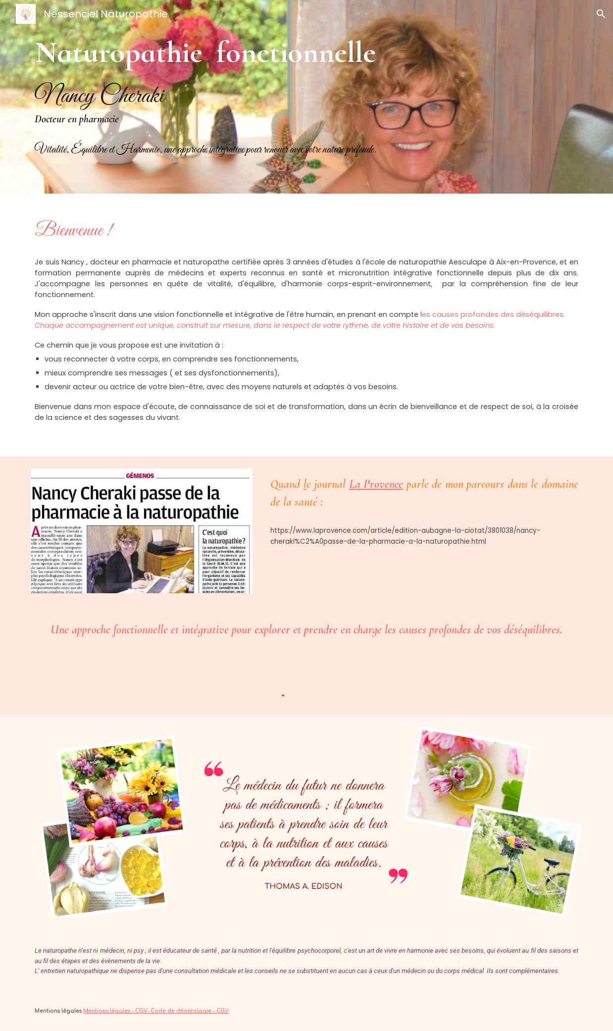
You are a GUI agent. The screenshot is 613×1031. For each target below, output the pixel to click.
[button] (601, 14)
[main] (306, 97)
